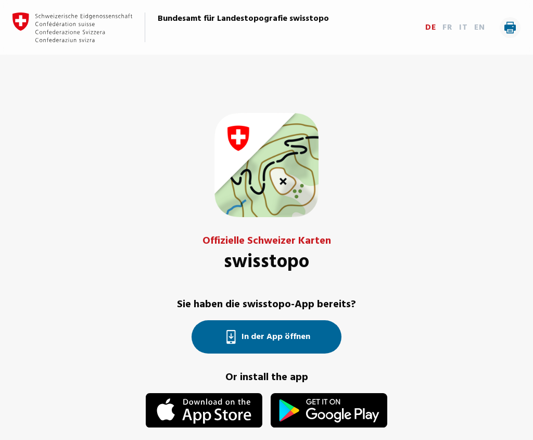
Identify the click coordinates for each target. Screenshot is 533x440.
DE (430, 27)
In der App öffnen (266, 337)
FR (447, 27)
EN (479, 27)
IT (463, 27)
